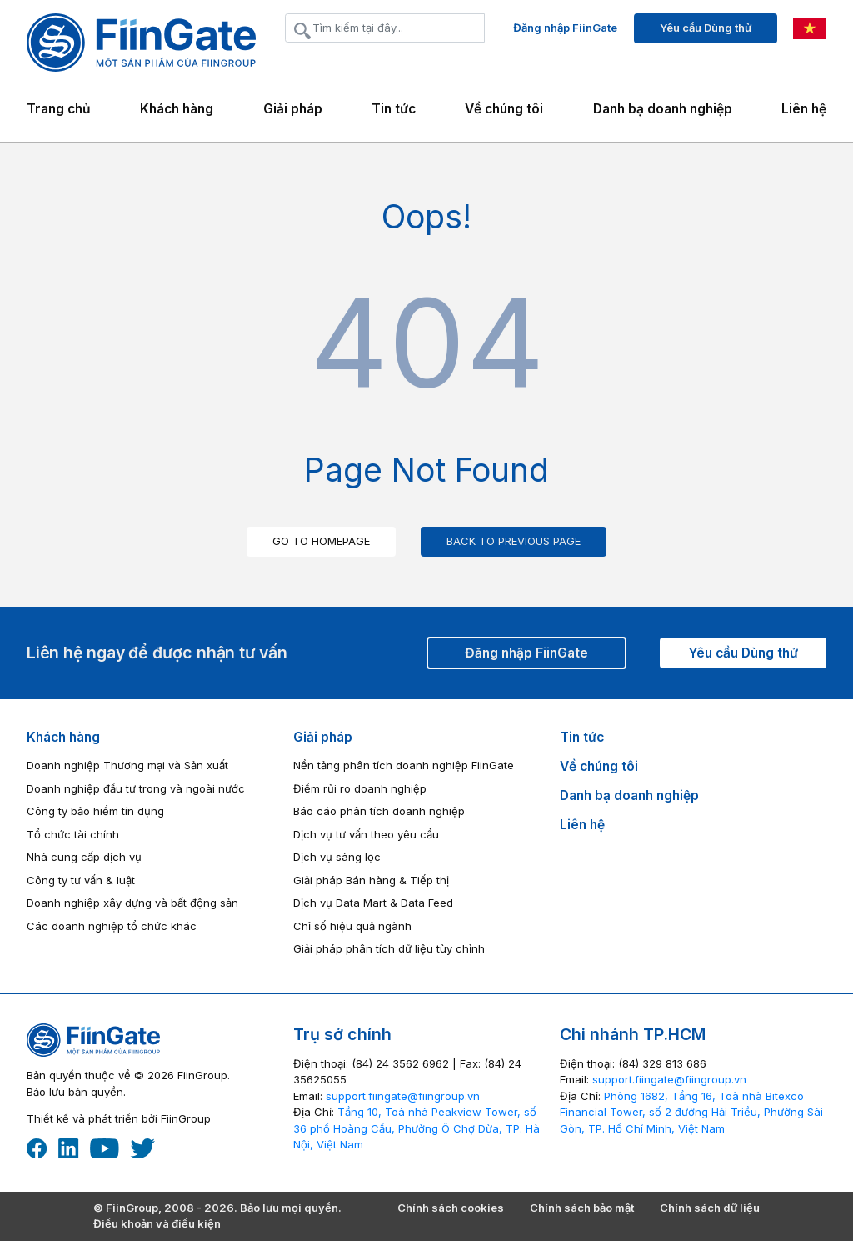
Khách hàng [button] (176, 109)
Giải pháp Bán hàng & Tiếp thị (371, 880)
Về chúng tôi (504, 109)
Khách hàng (63, 737)
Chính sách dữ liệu (710, 1207)
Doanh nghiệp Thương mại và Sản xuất (127, 765)
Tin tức (394, 109)
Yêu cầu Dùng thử (705, 27)
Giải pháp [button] (292, 109)
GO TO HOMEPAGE (321, 541)
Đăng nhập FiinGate (565, 27)
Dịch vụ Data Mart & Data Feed (373, 902)
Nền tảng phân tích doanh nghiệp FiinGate (403, 765)
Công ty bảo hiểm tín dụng (95, 811)
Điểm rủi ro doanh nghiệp (359, 788)
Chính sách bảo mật (582, 1207)
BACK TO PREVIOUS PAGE (513, 541)
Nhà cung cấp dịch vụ (84, 856)
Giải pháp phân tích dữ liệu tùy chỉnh (389, 948)
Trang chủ (59, 109)
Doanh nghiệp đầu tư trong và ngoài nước (136, 788)
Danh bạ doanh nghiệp (662, 109)
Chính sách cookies (450, 1207)
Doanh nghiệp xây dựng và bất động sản (132, 902)
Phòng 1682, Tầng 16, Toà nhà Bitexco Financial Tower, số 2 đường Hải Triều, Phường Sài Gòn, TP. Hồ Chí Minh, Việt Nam (691, 1112)
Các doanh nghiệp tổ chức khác (112, 926)
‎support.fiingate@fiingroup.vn (403, 1096)
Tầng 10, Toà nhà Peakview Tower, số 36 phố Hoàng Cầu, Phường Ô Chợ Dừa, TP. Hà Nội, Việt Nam (416, 1128)
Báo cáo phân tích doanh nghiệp (379, 811)
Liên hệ (803, 109)
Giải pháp (322, 737)
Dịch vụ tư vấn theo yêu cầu (366, 834)
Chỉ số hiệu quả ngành (352, 926)
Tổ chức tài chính (73, 834)
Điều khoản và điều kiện (157, 1223)
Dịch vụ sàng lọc (337, 856)
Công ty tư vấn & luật (81, 880)
